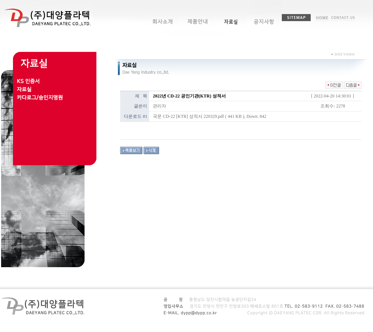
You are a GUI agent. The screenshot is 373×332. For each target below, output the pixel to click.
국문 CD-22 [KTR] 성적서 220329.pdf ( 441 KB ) (198, 116)
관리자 (159, 106)
